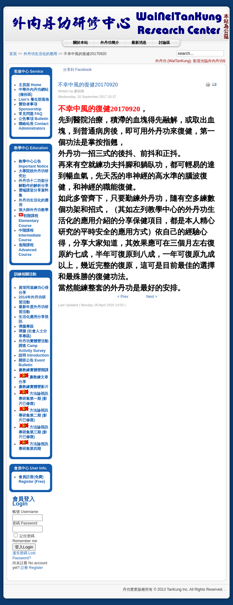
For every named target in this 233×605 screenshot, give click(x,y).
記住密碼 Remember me (24, 538)
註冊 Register (32, 568)
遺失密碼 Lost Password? (23, 555)
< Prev (122, 296)
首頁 (13, 54)
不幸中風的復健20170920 (88, 85)
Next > (151, 296)
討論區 (164, 42)
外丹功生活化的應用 (40, 54)
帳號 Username (25, 512)
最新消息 (138, 42)
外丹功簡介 (109, 42)
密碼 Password (24, 523)
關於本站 (80, 42)
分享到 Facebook (77, 69)
